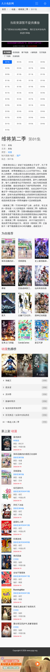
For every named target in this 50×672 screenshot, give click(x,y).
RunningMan (18, 590)
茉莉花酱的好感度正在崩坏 (8, 261)
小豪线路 (33, 52)
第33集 (7, 111)
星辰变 (8, 387)
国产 (19, 155)
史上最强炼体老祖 (42, 261)
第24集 (42, 93)
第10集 (19, 74)
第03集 (31, 62)
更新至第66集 (18, 508)
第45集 (7, 130)
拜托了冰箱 (18, 505)
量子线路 (24, 52)
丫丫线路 (7, 56)
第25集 (7, 99)
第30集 (19, 105)
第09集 (7, 74)
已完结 (16, 559)
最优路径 (17, 437)
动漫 (13, 9)
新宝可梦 (39, 343)
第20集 (42, 87)
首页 (4, 9)
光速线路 (16, 56)
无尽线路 (42, 52)
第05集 (7, 68)
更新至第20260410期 (21, 491)
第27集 (31, 99)
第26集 (19, 99)
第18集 (19, 87)
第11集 (31, 74)
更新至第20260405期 (21, 542)
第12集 (42, 74)
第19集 (31, 87)
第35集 (31, 111)
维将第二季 (23, 9)
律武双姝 (17, 556)
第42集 (19, 124)
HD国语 (16, 441)
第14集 (19, 80)
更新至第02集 (18, 457)
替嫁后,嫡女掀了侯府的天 (24, 606)
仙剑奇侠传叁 (41, 288)
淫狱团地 (22, 261)
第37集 (7, 117)
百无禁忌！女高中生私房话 (17, 415)
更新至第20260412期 (21, 525)
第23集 (31, 93)
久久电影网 (7, 3)
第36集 (42, 111)
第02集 (19, 62)
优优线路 (16, 52)
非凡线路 (7, 52)
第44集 (42, 124)
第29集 (7, 105)
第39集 (31, 117)
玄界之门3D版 (7, 343)
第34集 (19, 111)
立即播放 (45, 380)
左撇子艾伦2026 (25, 315)
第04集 (42, 62)
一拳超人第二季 (12, 422)
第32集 (42, 105)
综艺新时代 (18, 488)
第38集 (19, 117)
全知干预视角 (19, 573)
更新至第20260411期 (21, 576)
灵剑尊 (8, 394)
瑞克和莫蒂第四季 (13, 408)
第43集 (31, 124)
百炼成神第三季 (25, 288)
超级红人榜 (18, 522)
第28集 (42, 99)
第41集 (7, 124)
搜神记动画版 (41, 315)
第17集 (7, 87)
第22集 (19, 93)
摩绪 (3, 288)
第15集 (31, 80)
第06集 (19, 68)
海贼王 (8, 380)
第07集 (31, 68)
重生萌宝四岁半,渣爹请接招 (25, 624)
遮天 (3, 315)
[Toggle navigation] (36, 3)
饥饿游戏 (17, 539)
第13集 (7, 80)
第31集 (31, 105)
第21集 (7, 93)
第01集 (7, 62)
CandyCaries (23, 343)
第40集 (42, 117)
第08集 (42, 68)
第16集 (42, 80)
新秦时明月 (10, 401)
